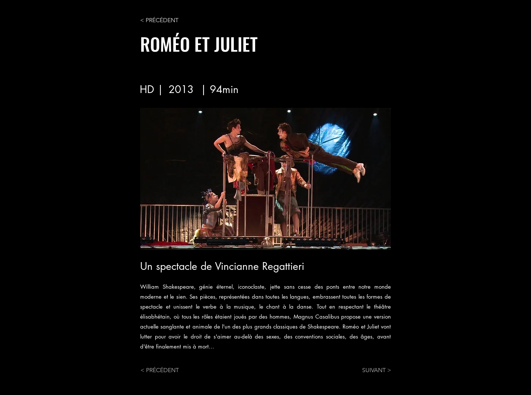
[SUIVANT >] (372, 370)
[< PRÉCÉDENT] (164, 20)
